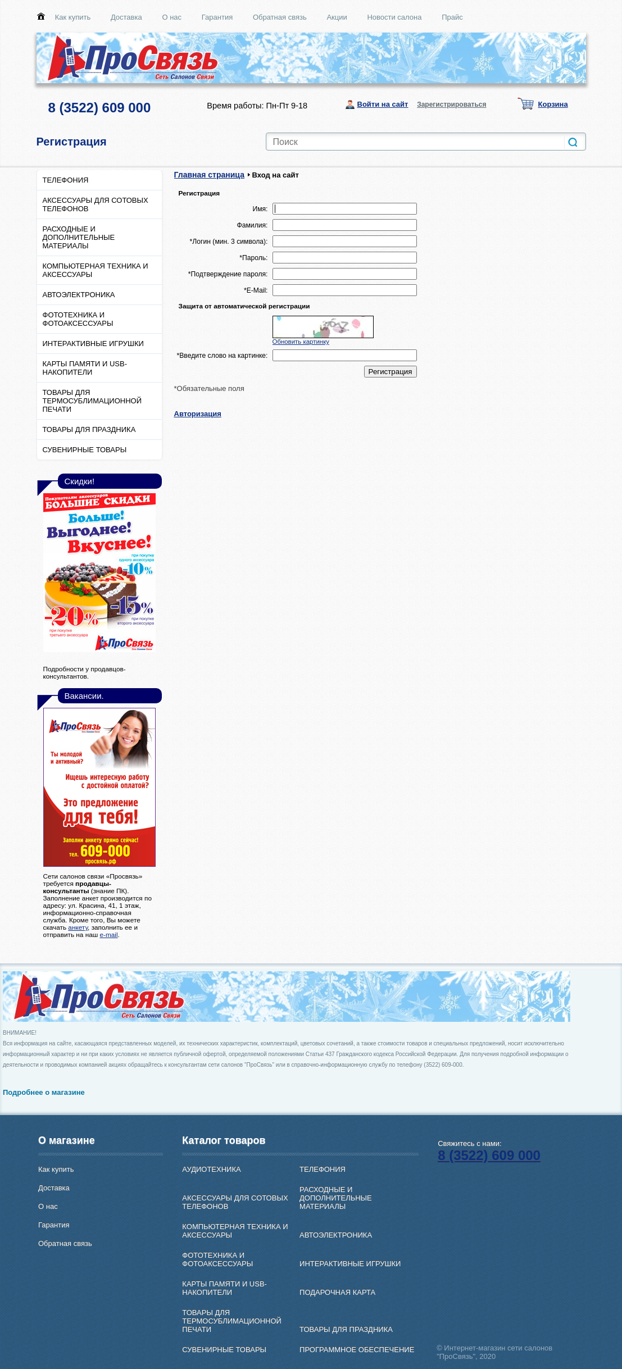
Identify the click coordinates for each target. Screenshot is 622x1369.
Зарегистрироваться (451, 104)
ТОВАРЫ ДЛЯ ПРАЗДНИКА (89, 429)
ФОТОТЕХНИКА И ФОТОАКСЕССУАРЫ (78, 319)
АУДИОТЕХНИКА (211, 1169)
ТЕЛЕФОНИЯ (66, 180)
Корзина (553, 104)
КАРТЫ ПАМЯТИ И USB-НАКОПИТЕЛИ (85, 368)
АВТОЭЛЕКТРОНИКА (79, 294)
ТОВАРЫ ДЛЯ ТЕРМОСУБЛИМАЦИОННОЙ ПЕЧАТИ (92, 400)
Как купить (72, 17)
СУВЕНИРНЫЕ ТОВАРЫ (85, 449)
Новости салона (394, 17)
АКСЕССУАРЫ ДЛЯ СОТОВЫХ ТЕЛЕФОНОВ (95, 204)
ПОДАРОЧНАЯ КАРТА (337, 1292)
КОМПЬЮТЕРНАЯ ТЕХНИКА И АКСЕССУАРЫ (95, 270)
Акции (336, 17)
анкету (78, 927)
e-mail (108, 934)
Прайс (452, 17)
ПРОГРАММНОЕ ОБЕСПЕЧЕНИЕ (356, 1349)
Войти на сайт (382, 104)
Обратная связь (280, 17)
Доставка (126, 17)
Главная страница (209, 174)
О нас (171, 17)
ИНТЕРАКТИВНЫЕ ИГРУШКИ (93, 343)
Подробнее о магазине (44, 1092)
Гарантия (217, 17)
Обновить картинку (301, 341)
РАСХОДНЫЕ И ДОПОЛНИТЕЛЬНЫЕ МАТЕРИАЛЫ (79, 237)
